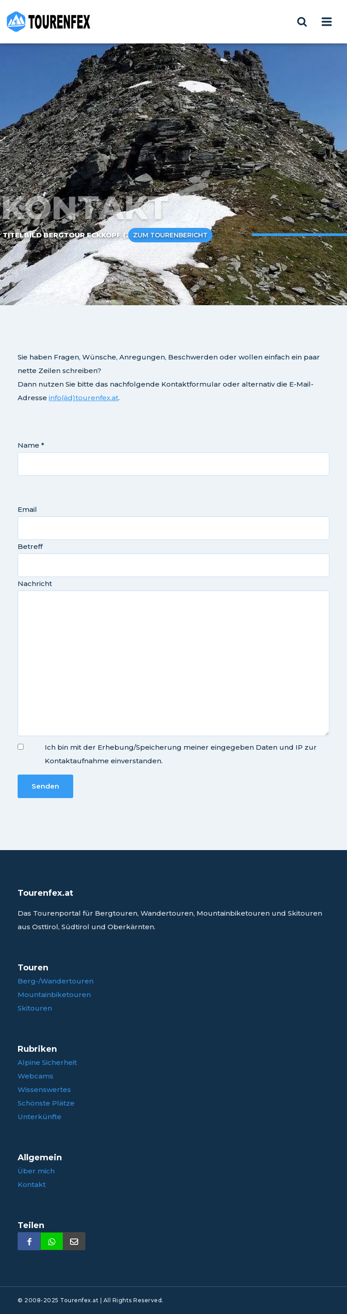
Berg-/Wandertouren (56, 981)
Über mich (36, 1171)
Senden (45, 786)
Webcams (35, 1076)
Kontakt (32, 1184)
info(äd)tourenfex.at (83, 397)
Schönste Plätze (46, 1103)
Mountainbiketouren (54, 994)
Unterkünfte (39, 1116)
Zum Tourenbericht (162, 235)
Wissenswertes (44, 1089)
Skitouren (35, 1008)
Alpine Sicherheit (47, 1062)
